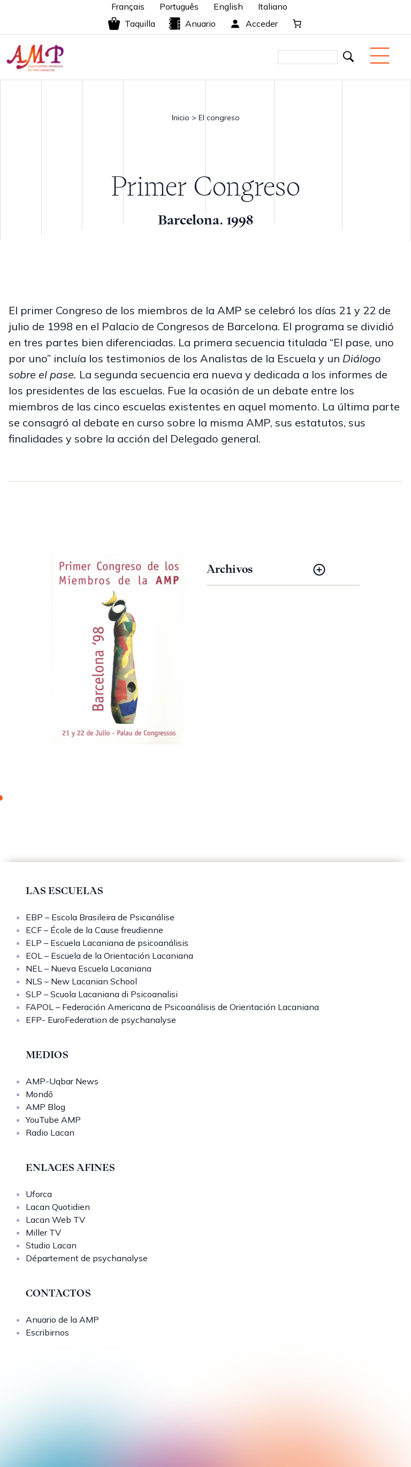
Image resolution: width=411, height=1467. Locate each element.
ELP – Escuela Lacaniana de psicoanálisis (107, 942)
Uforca (39, 1194)
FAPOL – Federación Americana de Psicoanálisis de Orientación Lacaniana (172, 1007)
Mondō (39, 1094)
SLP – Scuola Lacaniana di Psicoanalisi (102, 994)
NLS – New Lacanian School (81, 981)
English (228, 6)
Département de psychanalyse (87, 1258)
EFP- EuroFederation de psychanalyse (101, 1019)
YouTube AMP (53, 1119)
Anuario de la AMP (62, 1319)
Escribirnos (47, 1332)
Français (127, 6)
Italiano (272, 6)
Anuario (192, 23)
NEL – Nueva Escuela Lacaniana (88, 968)
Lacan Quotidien (58, 1206)
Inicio (180, 117)
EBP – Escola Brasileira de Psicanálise (100, 917)
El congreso (219, 117)
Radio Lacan (50, 1132)
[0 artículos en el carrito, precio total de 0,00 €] (297, 23)
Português (179, 6)
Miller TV (43, 1232)
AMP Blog (45, 1106)
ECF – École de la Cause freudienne (94, 930)
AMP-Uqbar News (62, 1081)
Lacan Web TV (55, 1219)
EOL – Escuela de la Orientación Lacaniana (109, 955)
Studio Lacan (51, 1245)
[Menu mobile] (380, 56)
